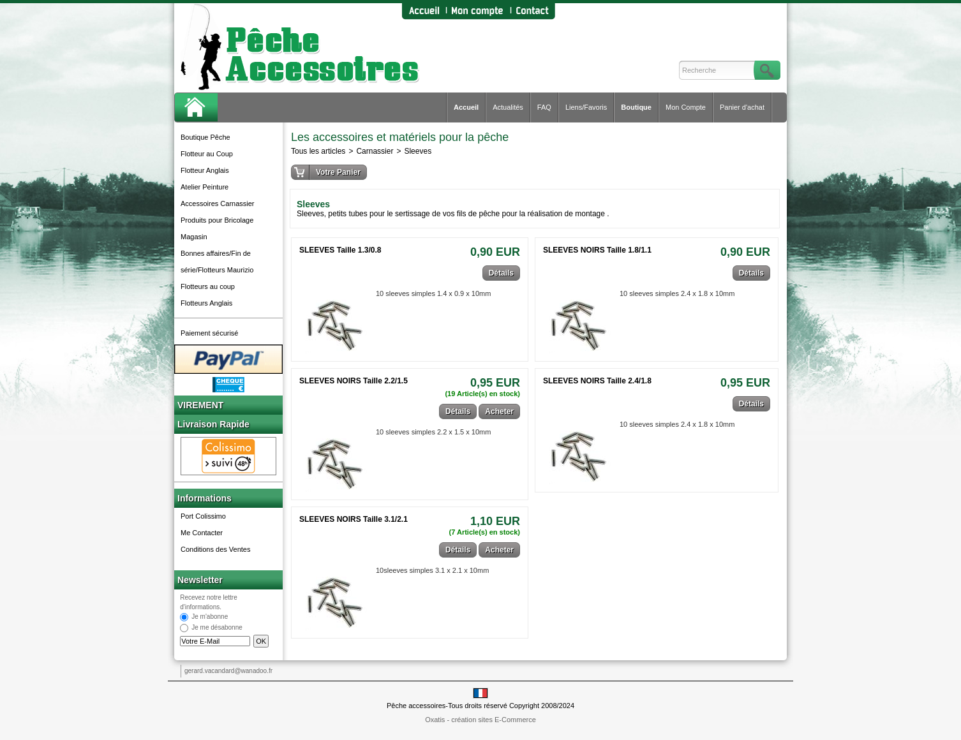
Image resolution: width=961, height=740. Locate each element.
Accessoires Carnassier (218, 203)
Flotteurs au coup (208, 286)
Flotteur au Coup (207, 154)
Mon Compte (686, 107)
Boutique (636, 107)
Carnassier (374, 151)
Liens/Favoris (586, 107)
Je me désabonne (216, 628)
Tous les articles (318, 151)
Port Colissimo (203, 516)
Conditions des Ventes (215, 549)
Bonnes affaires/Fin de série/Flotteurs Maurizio (217, 261)
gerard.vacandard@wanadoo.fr (228, 670)
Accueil (466, 107)
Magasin (194, 237)
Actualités (508, 107)
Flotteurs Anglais (206, 303)
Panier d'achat (742, 107)
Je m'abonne (209, 617)
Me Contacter (202, 532)
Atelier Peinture (204, 187)
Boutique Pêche (205, 137)
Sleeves (417, 151)
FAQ (544, 107)
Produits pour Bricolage (217, 220)
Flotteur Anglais (205, 170)
